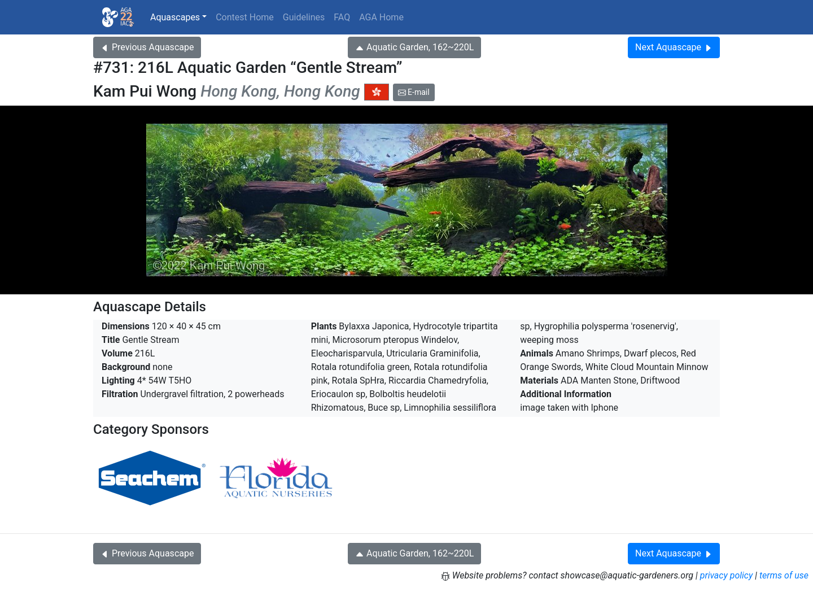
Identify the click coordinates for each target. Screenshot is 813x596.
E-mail (414, 92)
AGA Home (381, 17)
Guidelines (304, 17)
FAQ (342, 17)
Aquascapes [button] (175, 17)
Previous (147, 47)
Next (674, 47)
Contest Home (245, 17)
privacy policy (726, 575)
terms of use (783, 575)
